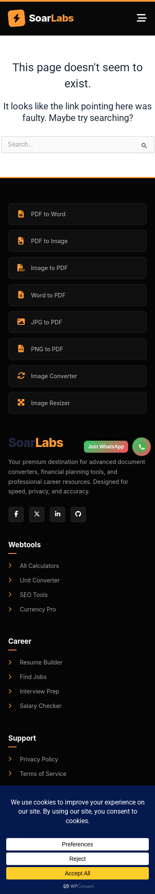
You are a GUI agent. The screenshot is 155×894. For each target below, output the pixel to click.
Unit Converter (34, 580)
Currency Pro (32, 609)
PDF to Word (40, 214)
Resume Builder (35, 662)
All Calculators (33, 565)
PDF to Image (42, 241)
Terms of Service (37, 773)
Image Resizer (43, 402)
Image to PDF (42, 268)
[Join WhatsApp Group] (141, 440)
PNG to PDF (39, 349)
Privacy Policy (33, 759)
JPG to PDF (39, 322)
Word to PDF (40, 295)
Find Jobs (27, 676)
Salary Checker (35, 705)
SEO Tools (28, 594)
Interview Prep (33, 691)
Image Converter (46, 375)
